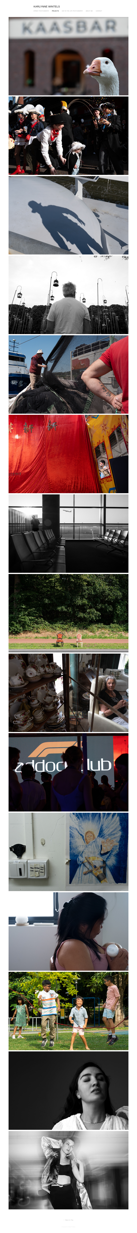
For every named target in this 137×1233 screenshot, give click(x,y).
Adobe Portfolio (71, 1227)
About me (89, 11)
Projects (55, 11)
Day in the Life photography (72, 11)
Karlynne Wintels (47, 6)
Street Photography (41, 11)
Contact (99, 11)
